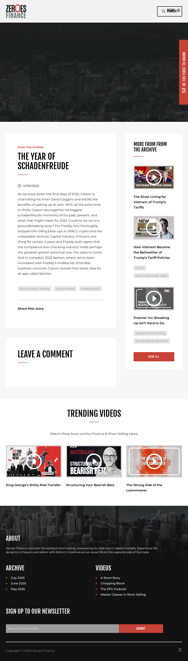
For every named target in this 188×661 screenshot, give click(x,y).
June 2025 (18, 584)
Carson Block (65, 288)
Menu (145, 11)
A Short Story (110, 578)
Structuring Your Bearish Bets (90, 485)
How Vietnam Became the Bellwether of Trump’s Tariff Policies (152, 253)
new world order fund (151, 276)
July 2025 (18, 578)
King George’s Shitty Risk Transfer (33, 485)
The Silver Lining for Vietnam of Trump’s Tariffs (150, 202)
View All (154, 358)
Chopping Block (113, 584)
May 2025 (18, 589)
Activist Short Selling (34, 288)
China (140, 269)
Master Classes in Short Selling (123, 595)
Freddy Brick (90, 288)
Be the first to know (184, 72)
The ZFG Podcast (113, 589)
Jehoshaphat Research (152, 342)
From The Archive (32, 147)
